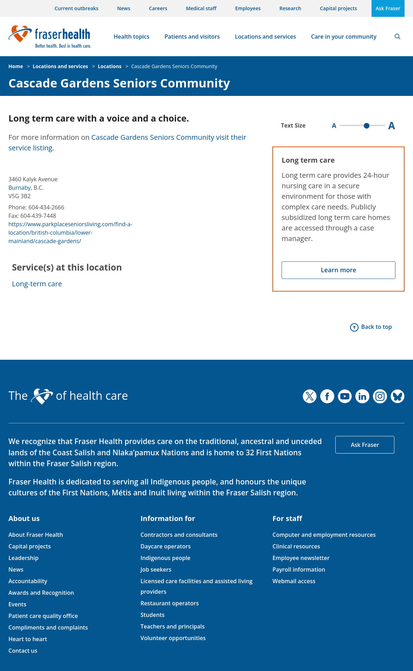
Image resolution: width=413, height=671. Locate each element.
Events (17, 604)
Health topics (131, 36)
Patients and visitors (192, 36)
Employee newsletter (300, 558)
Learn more (338, 270)
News (123, 8)
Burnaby (19, 187)
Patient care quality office (43, 616)
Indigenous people (166, 558)
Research (290, 8)
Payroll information (298, 569)
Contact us (22, 650)
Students (153, 615)
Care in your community (343, 36)
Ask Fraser (388, 8)
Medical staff (201, 8)
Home (15, 66)
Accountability (27, 581)
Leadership (23, 558)
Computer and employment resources (324, 535)
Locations (109, 66)
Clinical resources (296, 546)
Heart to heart (27, 639)
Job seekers (156, 569)
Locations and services (265, 36)
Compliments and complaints (48, 627)
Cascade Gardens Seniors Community (174, 66)
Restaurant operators (170, 603)
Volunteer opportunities (173, 638)
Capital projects (338, 8)
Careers (158, 8)
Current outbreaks (76, 8)
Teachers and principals (173, 626)
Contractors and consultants (179, 535)
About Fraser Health (35, 535)
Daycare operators (166, 546)
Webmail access (293, 581)
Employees (248, 8)
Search (397, 36)
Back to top (376, 327)
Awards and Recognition (41, 593)
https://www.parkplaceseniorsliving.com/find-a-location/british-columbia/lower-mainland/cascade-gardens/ (70, 232)
